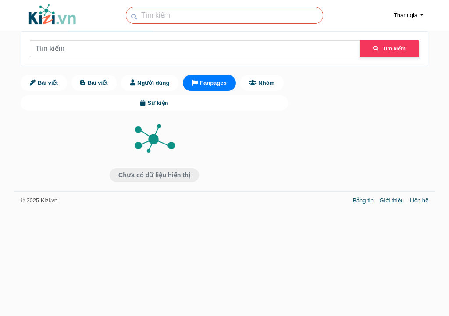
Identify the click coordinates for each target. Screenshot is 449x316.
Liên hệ (419, 200)
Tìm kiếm (389, 49)
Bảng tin (364, 200)
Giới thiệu (393, 200)
